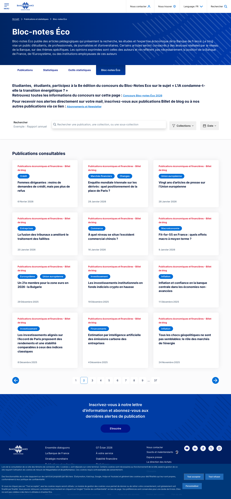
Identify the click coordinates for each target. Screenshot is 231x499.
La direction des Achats (159, 459)
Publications (25, 70)
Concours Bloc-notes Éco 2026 (142, 95)
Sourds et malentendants (160, 449)
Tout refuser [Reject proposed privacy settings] (214, 476)
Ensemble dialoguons (56, 445)
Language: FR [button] (193, 6)
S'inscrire (115, 426)
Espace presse (154, 455)
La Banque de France (56, 451)
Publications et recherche (58, 462)
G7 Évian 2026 (103, 445)
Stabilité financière (105, 456)
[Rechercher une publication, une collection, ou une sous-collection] (109, 124)
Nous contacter (155, 445)
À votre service (104, 451)
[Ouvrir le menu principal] (6, 6)
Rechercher (21, 122)
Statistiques (50, 70)
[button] (182, 124)
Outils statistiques (79, 70)
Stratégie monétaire (55, 456)
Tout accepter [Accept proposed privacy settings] (193, 476)
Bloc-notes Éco (110, 70)
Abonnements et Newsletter (84, 106)
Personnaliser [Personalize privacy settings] (192, 486)
